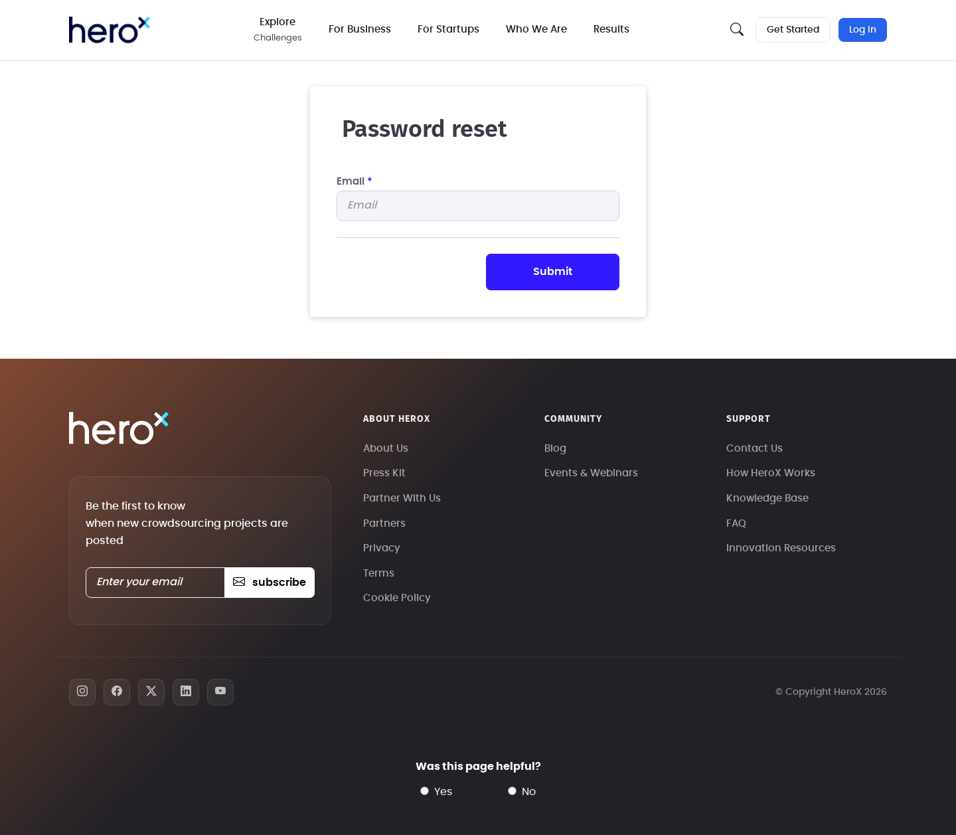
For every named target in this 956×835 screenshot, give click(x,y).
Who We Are (536, 30)
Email (354, 182)
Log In (862, 30)
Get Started (793, 30)
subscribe (269, 583)
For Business (360, 30)
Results (611, 30)
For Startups (448, 30)
